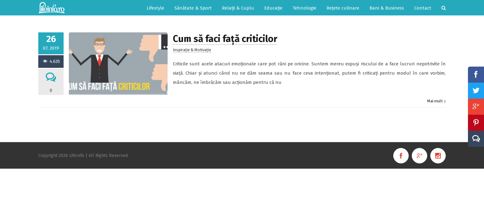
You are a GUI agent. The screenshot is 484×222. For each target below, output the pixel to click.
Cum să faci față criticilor (225, 38)
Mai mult (435, 101)
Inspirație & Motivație (192, 49)
